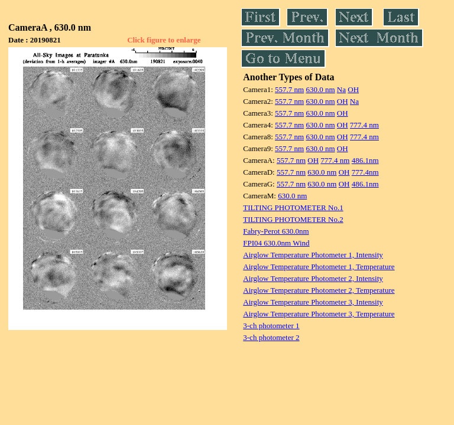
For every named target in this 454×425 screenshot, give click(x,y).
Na (341, 89)
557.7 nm (289, 89)
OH (353, 89)
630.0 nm (320, 89)
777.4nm (365, 172)
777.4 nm (364, 124)
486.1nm (365, 160)
